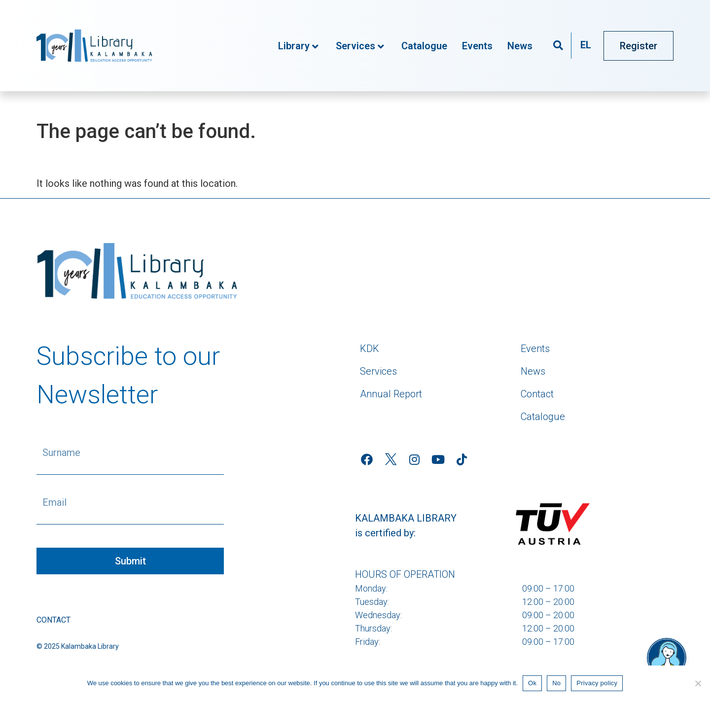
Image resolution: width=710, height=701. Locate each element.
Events (477, 46)
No (556, 683)
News (519, 46)
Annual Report (391, 394)
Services (360, 46)
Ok (532, 683)
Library (298, 46)
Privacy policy (596, 683)
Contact (53, 620)
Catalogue (424, 46)
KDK (369, 348)
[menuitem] (585, 45)
